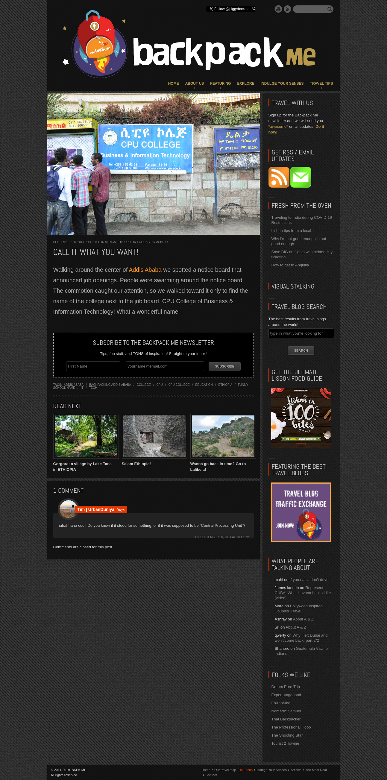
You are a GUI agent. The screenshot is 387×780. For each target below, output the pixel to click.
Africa (110, 242)
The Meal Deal (316, 770)
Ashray (162, 242)
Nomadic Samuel (286, 711)
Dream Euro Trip (285, 687)
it (82, 387)
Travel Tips (321, 83)
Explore (245, 83)
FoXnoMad (281, 703)
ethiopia (225, 384)
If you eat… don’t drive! (309, 579)
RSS (288, 9)
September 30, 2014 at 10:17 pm (224, 536)
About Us (194, 83)
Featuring (220, 83)
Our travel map (225, 770)
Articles (296, 770)
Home (173, 83)
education (204, 384)
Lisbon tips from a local (291, 230)
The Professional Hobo (291, 727)
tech (93, 387)
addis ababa (74, 384)
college (144, 384)
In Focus (140, 242)
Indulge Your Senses (282, 83)
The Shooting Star (287, 735)
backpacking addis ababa (110, 384)
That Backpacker (286, 719)
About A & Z (303, 619)
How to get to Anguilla (290, 265)
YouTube (278, 9)
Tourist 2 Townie (285, 743)
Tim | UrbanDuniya (96, 509)
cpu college (179, 384)
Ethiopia (125, 242)
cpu (160, 384)
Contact (211, 775)
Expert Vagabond (286, 695)
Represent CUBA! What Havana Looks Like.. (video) (304, 592)
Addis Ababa (145, 269)
